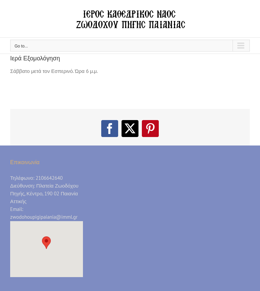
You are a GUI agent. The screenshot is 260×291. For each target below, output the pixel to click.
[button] (46, 242)
